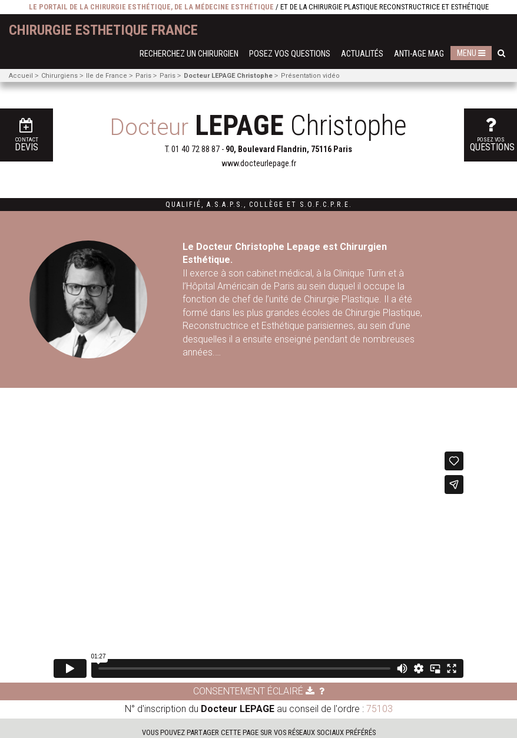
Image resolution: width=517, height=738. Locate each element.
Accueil (21, 76)
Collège (266, 204)
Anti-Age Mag (419, 54)
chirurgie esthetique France (103, 30)
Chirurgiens (59, 76)
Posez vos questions (289, 54)
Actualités (362, 54)
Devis (26, 135)
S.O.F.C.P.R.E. (326, 204)
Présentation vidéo (310, 76)
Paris (143, 76)
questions (492, 134)
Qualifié (183, 204)
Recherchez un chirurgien (189, 54)
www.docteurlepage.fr (258, 164)
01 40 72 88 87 (195, 149)
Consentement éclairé (253, 691)
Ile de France (106, 76)
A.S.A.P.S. (225, 204)
